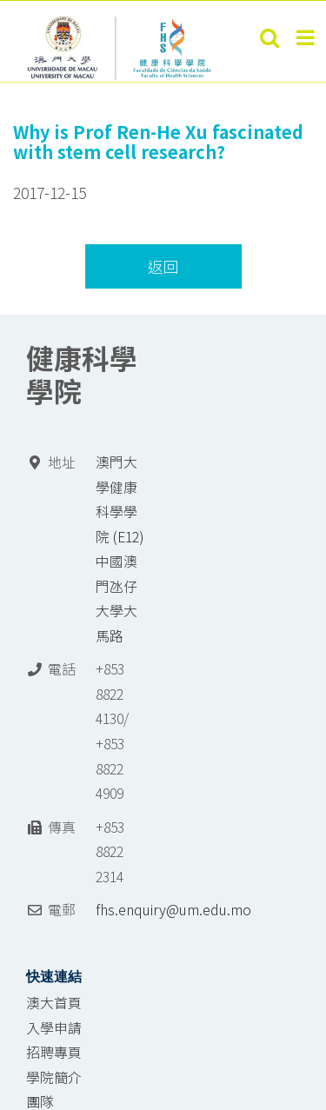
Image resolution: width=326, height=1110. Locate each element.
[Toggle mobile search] (269, 37)
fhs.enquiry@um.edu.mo (173, 910)
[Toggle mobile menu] (306, 37)
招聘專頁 (54, 1052)
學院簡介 (54, 1077)
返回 (163, 266)
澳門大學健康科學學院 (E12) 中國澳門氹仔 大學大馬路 (120, 549)
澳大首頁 (54, 1003)
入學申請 (54, 1028)
